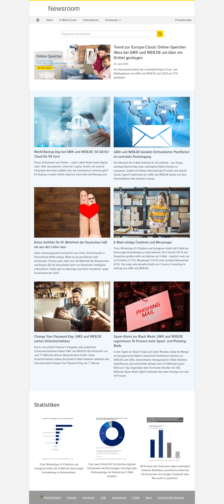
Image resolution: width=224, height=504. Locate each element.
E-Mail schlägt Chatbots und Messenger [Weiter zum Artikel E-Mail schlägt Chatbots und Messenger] (143, 242)
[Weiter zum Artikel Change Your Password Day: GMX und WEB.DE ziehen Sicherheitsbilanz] (72, 306)
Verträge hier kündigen (171, 497)
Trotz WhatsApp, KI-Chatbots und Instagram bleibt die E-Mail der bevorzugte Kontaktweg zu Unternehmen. (59, 468)
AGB (103, 497)
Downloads (113, 20)
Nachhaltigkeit (52, 497)
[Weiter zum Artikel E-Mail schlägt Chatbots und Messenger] (152, 212)
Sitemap (71, 497)
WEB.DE (38, 8)
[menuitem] (37, 20)
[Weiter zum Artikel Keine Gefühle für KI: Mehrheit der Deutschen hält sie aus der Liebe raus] (72, 212)
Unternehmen (90, 20)
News (49, 20)
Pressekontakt (183, 20)
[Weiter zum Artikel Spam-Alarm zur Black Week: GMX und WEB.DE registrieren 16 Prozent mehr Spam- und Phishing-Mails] (152, 306)
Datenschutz (119, 497)
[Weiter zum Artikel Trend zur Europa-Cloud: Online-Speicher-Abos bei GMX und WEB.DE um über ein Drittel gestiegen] (72, 62)
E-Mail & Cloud (67, 20)
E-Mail (136, 497)
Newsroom (64, 8)
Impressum (88, 497)
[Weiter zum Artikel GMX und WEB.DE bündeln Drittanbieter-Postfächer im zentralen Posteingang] (152, 122)
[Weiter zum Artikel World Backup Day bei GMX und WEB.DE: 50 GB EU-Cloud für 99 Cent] (72, 122)
